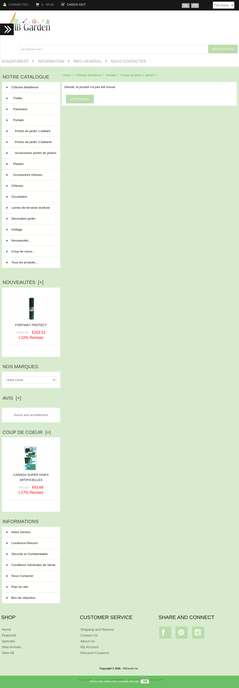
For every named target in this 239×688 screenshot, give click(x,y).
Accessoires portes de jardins (31, 155)
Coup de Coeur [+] (27, 432)
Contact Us (89, 635)
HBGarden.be (130, 668)
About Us (88, 641)
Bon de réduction (21, 597)
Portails (111, 75)
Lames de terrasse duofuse (31, 209)
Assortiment (15, 61)
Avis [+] (12, 398)
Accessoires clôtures (31, 174)
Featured (9, 635)
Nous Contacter (128, 61)
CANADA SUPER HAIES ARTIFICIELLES (31, 476)
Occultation (31, 196)
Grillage (31, 229)
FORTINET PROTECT (31, 325)
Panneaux (31, 109)
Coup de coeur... (21, 251)
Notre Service (19, 532)
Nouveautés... (19, 240)
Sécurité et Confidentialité (27, 554)
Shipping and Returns (97, 629)
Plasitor (31, 164)
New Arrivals (11, 647)
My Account (89, 647)
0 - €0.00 (44, 4)
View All (8, 653)
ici (136, 681)
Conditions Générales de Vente (31, 565)
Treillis (31, 98)
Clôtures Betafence (89, 75)
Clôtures (31, 185)
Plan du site (17, 587)
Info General (87, 61)
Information (51, 61)
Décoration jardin (31, 218)
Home (67, 75)
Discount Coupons (95, 653)
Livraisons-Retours (22, 543)
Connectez (15, 4)
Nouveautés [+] (23, 282)
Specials (8, 641)
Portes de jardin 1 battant (137, 75)
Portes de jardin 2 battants (31, 144)
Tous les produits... (22, 262)
